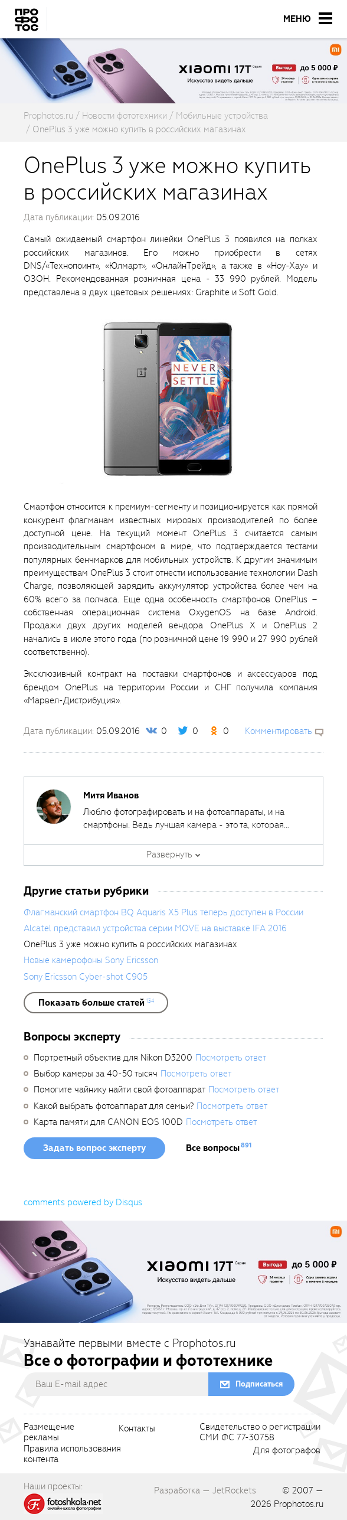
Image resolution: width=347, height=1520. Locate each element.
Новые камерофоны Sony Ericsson (91, 960)
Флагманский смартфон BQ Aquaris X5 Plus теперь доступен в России (163, 912)
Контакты (137, 1429)
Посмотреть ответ (230, 1058)
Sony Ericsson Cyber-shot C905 (86, 977)
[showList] (96, 1002)
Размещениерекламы (49, 1432)
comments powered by (83, 1202)
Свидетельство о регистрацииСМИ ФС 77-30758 (259, 1432)
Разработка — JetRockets (205, 1490)
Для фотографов (286, 1451)
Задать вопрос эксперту (94, 1148)
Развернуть (169, 854)
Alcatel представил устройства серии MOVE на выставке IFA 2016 (155, 928)
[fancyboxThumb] (167, 399)
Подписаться (259, 1384)
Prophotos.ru (298, 1504)
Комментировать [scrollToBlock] (278, 731)
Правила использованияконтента (72, 1454)
